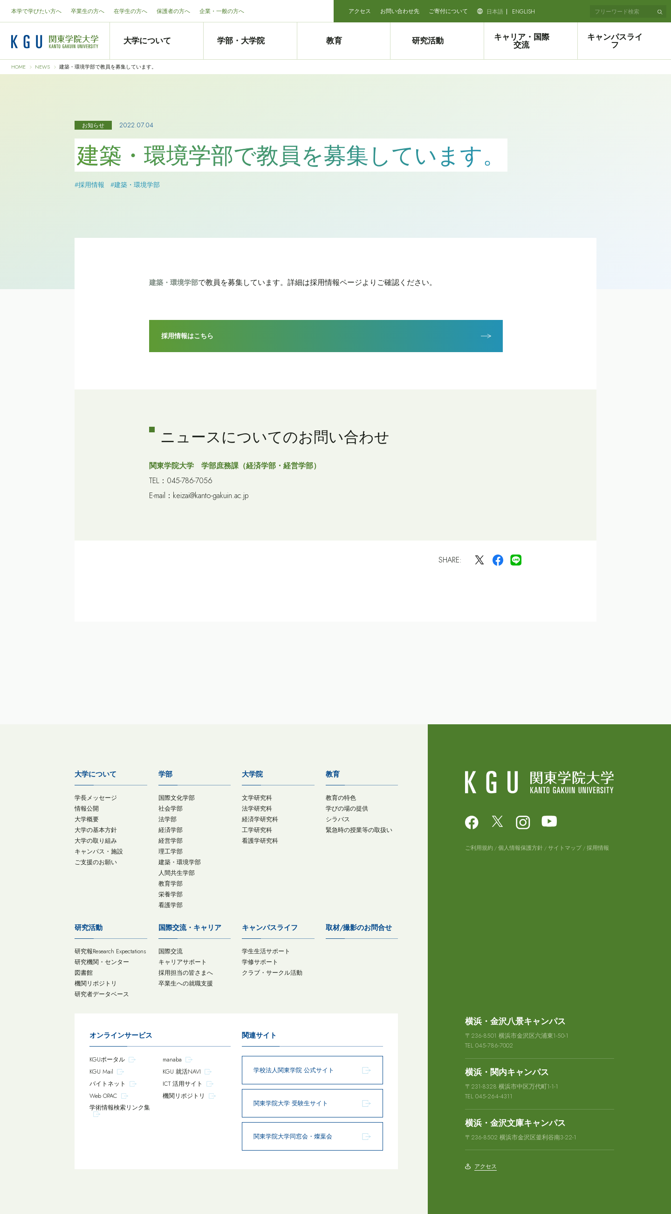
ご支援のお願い (96, 860)
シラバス (338, 817)
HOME (18, 66)
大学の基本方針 (96, 828)
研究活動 (437, 41)
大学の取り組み (96, 838)
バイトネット (107, 1081)
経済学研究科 (260, 817)
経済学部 (170, 828)
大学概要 (87, 817)
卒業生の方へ (87, 11)
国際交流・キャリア (189, 926)
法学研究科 (257, 806)
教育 (343, 41)
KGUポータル (107, 1057)
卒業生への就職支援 (185, 981)
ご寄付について (448, 11)
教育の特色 (341, 795)
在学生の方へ (130, 11)
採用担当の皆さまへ (185, 970)
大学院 (252, 772)
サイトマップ (565, 846)
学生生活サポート (266, 949)
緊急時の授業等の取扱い (359, 828)
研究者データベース (102, 992)
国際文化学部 (176, 795)
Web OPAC (103, 1093)
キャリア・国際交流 (530, 41)
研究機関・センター (102, 960)
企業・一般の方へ (221, 11)
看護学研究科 (260, 838)
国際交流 (170, 949)
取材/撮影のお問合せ (359, 926)
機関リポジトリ (96, 981)
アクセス (360, 11)
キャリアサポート (182, 960)
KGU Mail (101, 1069)
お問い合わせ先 (399, 11)
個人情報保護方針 (520, 846)
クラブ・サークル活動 (272, 970)
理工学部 (170, 849)
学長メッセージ (96, 795)
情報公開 (87, 806)
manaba (172, 1057)
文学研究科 (257, 795)
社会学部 (170, 806)
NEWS (42, 66)
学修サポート (260, 960)
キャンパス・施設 (99, 849)
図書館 (84, 970)
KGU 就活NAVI (182, 1069)
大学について (156, 41)
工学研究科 (257, 828)
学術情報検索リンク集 (119, 1105)
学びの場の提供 (347, 806)
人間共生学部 (176, 871)
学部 (165, 772)
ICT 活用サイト (183, 1081)
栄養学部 (170, 892)
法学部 (167, 817)
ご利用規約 (479, 846)
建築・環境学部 (173, 282)
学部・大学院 (249, 41)
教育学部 (170, 881)
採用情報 (598, 846)
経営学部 (170, 838)
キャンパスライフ (624, 41)
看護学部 (170, 903)
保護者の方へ (173, 11)
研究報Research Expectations (110, 949)
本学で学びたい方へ (36, 11)
